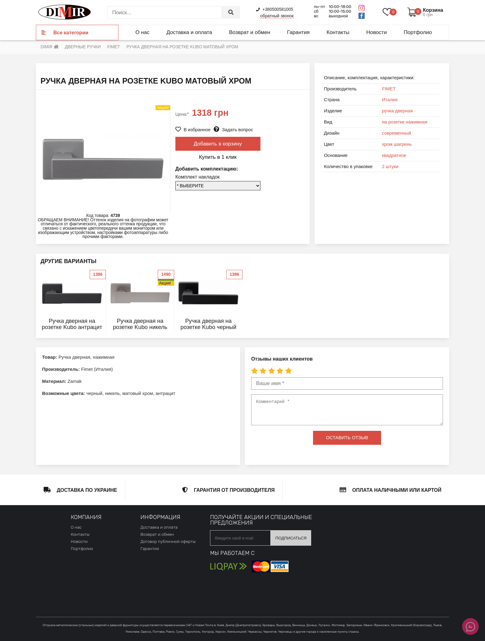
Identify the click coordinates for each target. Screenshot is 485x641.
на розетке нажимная (404, 121)
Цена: (182, 114)
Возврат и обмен (249, 32)
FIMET (389, 88)
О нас (142, 32)
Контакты (338, 32)
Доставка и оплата (189, 32)
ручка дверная (397, 110)
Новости (376, 32)
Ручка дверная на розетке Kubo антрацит (72, 324)
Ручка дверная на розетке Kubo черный (209, 324)
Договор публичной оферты (167, 541)
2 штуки (390, 166)
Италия (390, 99)
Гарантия (298, 32)
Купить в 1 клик (218, 157)
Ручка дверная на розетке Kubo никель (140, 324)
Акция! (165, 283)
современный (396, 133)
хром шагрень (397, 144)
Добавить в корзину (218, 144)
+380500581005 (274, 9)
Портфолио (418, 32)
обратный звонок (277, 16)
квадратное (394, 155)
